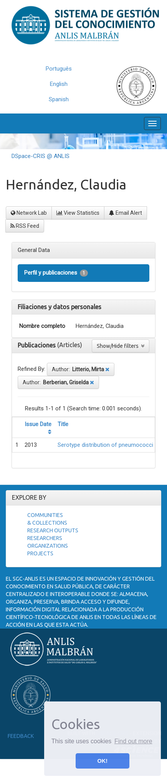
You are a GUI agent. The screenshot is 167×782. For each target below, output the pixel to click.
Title (63, 424)
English (59, 84)
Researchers (44, 538)
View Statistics (77, 213)
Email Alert (125, 213)
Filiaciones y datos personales (59, 306)
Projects (40, 553)
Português (59, 68)
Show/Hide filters (120, 346)
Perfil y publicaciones (56, 273)
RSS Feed (24, 226)
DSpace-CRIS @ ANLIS (40, 156)
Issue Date (38, 424)
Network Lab (29, 213)
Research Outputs (52, 530)
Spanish (59, 99)
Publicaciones (37, 345)
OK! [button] (102, 761)
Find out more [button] (133, 741)
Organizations (47, 546)
